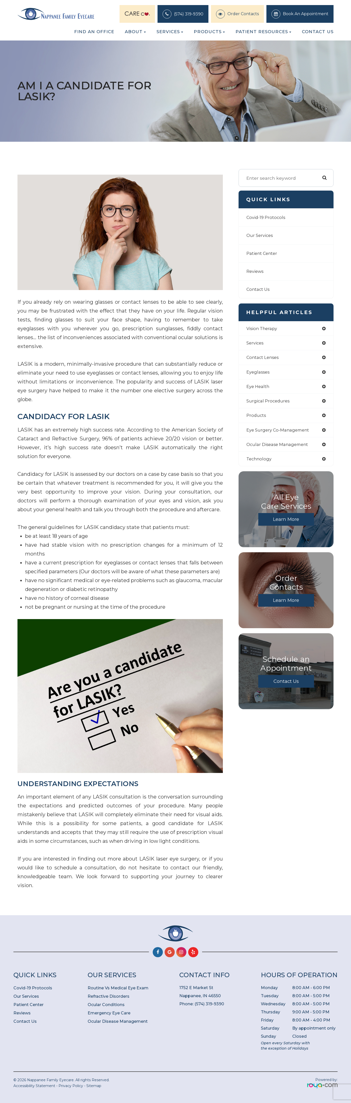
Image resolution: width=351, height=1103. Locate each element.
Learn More (286, 523)
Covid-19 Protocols (267, 217)
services (255, 343)
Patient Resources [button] (263, 31)
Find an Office (94, 31)
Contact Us (318, 31)
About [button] (135, 31)
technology (259, 462)
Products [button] (209, 31)
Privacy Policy (70, 1086)
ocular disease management (279, 448)
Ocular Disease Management (118, 1021)
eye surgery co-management (280, 433)
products (256, 418)
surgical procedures (269, 403)
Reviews (255, 271)
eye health (258, 388)
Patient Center (263, 253)
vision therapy (263, 328)
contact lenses (263, 358)
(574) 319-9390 (188, 14)
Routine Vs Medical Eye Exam (118, 988)
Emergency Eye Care (109, 1013)
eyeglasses (258, 373)
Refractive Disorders (108, 996)
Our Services (260, 235)
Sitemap (93, 1086)
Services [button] (170, 31)
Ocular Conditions (106, 1004)
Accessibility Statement (34, 1086)
